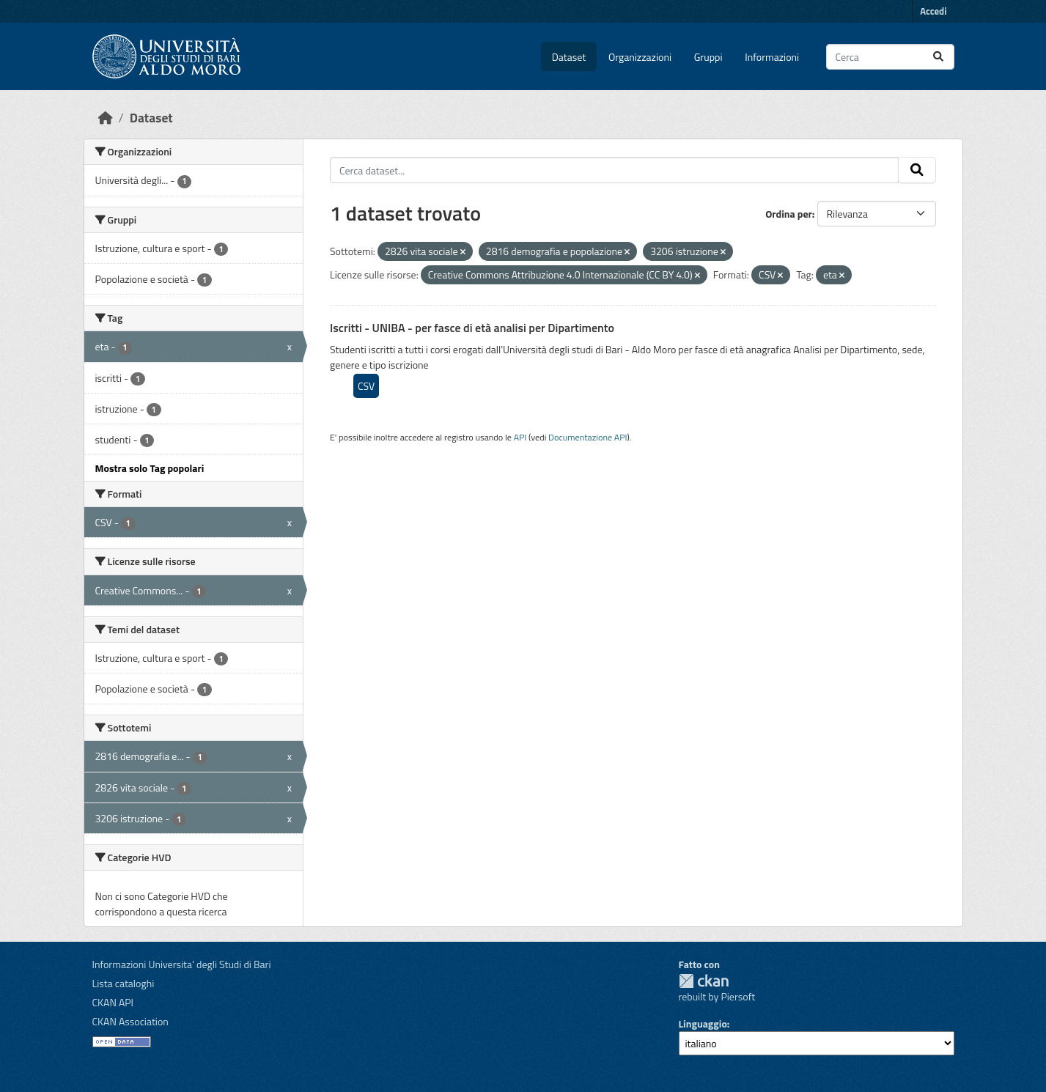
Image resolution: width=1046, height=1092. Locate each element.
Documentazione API (587, 437)
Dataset (569, 56)
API (520, 437)
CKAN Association (130, 1021)
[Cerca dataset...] (890, 57)
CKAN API (113, 1002)
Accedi (933, 11)
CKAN (704, 981)
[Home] (105, 118)
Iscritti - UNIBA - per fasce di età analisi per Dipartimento (472, 327)
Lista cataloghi (123, 983)
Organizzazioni (639, 56)
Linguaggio (703, 1023)
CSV (366, 386)
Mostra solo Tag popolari (150, 468)
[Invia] (938, 57)
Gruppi (708, 56)
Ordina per (788, 213)
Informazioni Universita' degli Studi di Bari (181, 964)
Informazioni (772, 56)
